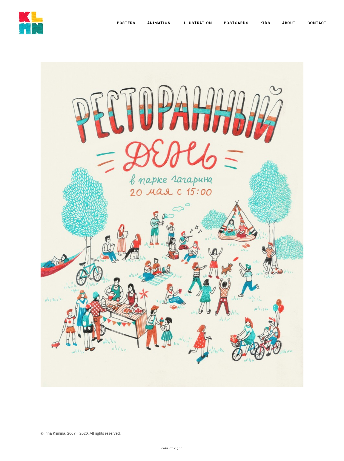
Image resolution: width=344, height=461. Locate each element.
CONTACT (317, 23)
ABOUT (289, 23)
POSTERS (126, 23)
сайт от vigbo (172, 448)
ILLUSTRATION (197, 23)
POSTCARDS (236, 23)
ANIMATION (159, 23)
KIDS (265, 23)
